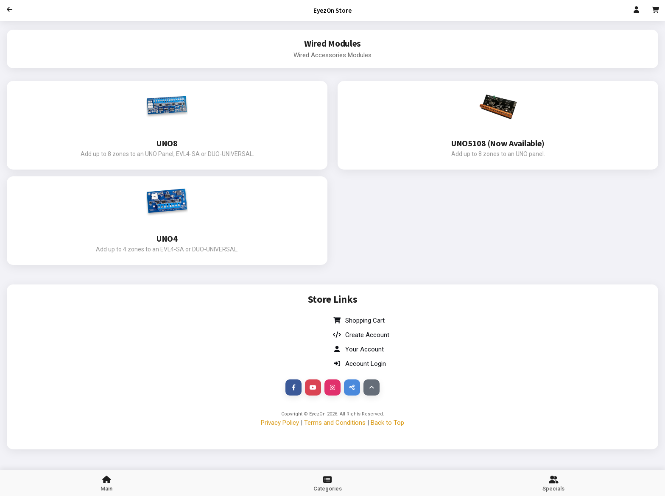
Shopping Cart (358, 320)
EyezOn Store (332, 10)
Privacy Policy (280, 422)
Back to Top (387, 422)
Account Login (359, 364)
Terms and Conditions (335, 422)
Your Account (358, 349)
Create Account (360, 335)
